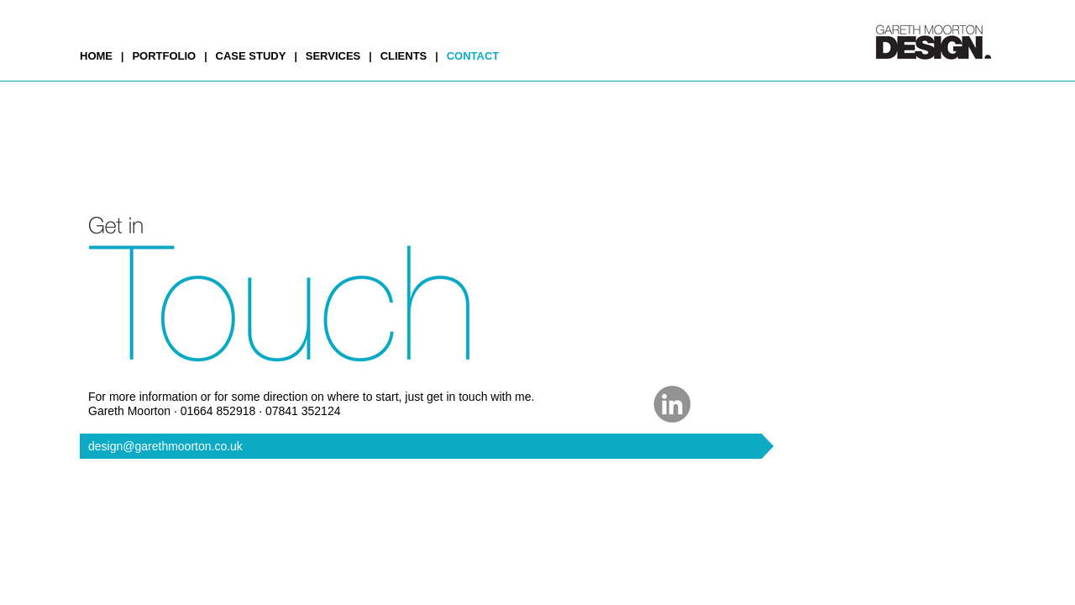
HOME (96, 56)
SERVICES (333, 56)
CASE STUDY (251, 56)
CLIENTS (403, 56)
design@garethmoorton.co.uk (165, 446)
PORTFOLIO (164, 56)
